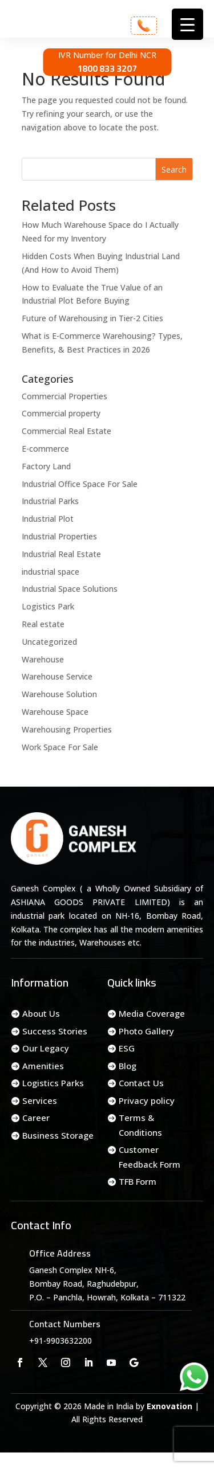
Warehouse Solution (59, 694)
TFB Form (137, 1181)
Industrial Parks (50, 501)
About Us (41, 1013)
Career (36, 1117)
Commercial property (61, 413)
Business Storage (58, 1135)
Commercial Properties (64, 396)
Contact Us (141, 1083)
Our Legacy (45, 1048)
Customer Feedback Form (149, 1157)
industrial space (50, 571)
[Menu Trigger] (187, 24)
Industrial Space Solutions (70, 588)
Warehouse (43, 659)
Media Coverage (152, 1013)
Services (39, 1100)
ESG (127, 1048)
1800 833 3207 (107, 68)
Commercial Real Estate (66, 430)
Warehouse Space (55, 711)
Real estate (43, 624)
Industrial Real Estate (61, 554)
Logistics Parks (53, 1083)
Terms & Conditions (140, 1125)
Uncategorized (49, 641)
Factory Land (46, 466)
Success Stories (54, 1031)
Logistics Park (48, 606)
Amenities (43, 1065)
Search (174, 169)
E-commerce (45, 448)
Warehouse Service (57, 676)
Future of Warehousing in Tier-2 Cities (92, 318)
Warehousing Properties (67, 729)
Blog (127, 1065)
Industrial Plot (48, 518)
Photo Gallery (146, 1031)
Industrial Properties (59, 536)
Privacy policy (147, 1100)
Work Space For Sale (60, 747)
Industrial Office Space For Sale (80, 483)
